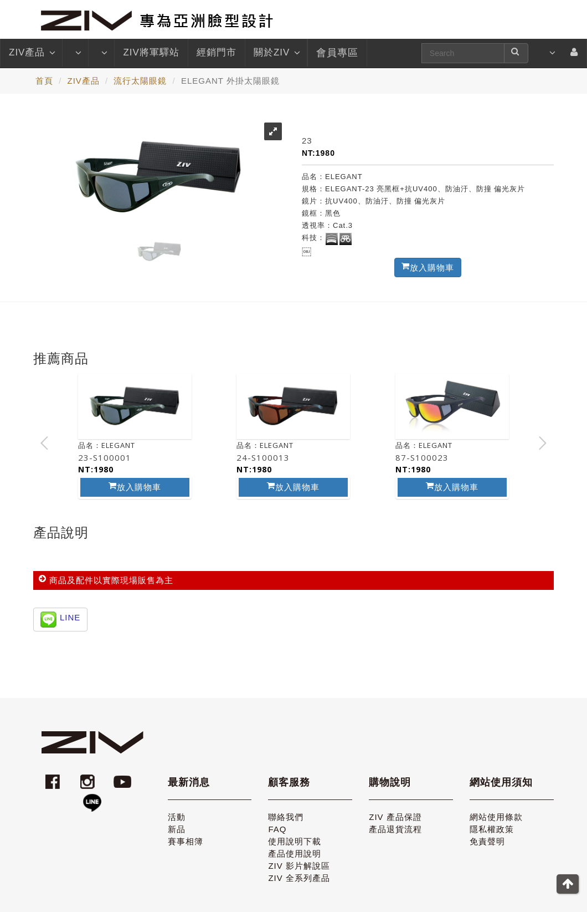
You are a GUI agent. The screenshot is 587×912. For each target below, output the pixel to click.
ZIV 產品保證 (395, 817)
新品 (177, 829)
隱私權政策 (492, 829)
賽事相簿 (185, 841)
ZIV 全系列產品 (299, 878)
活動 (177, 817)
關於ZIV (276, 52)
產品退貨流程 (395, 829)
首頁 (44, 80)
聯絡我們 (285, 817)
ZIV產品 (31, 52)
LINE (70, 617)
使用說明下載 (294, 841)
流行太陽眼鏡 (140, 80)
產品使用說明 (294, 853)
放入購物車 (135, 486)
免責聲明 (487, 841)
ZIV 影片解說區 (299, 865)
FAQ (277, 829)
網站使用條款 (496, 817)
